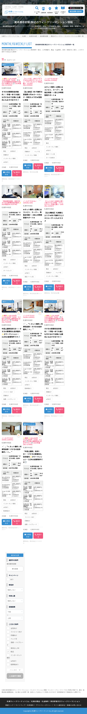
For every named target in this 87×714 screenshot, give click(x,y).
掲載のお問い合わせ (74, 705)
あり (11, 579)
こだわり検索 (56, 12)
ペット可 (14, 639)
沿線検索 (43, 12)
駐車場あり (15, 664)
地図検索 (50, 12)
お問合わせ (7, 173)
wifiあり (13, 661)
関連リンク (9, 705)
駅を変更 (15, 569)
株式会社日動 (34, 172)
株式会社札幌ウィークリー (53, 175)
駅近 (12, 651)
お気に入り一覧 (76, 8)
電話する (18, 173)
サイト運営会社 (59, 705)
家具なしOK (15, 648)
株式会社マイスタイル (11, 180)
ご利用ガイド (63, 12)
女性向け (14, 628)
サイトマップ (20, 705)
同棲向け (14, 635)
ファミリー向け (16, 632)
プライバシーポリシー (44, 705)
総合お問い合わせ (76, 11)
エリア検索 (37, 12)
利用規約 (30, 705)
